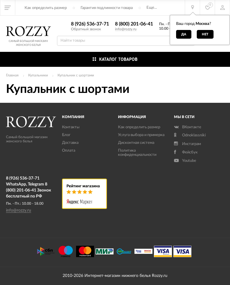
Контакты (70, 127)
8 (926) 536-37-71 (90, 24)
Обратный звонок (86, 29)
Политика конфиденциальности (137, 153)
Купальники (38, 75)
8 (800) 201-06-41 (134, 24)
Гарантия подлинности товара (107, 8)
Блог (66, 135)
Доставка (70, 143)
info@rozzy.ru (126, 29)
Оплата (68, 151)
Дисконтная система (136, 143)
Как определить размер (46, 8)
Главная (12, 75)
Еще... (151, 8)
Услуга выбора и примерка (141, 135)
